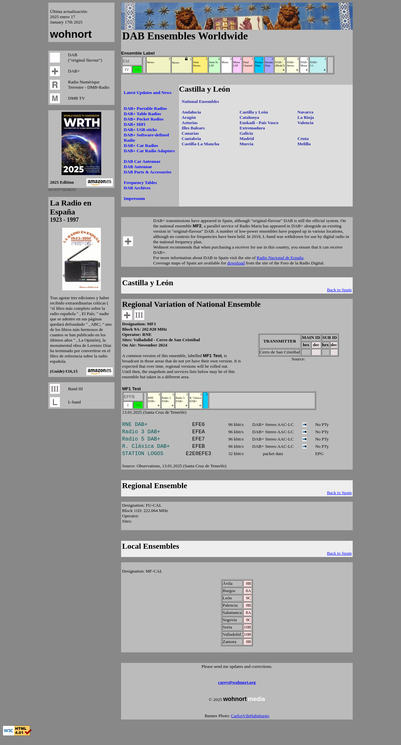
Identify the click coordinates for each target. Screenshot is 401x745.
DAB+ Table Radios (142, 113)
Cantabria (191, 138)
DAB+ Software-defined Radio (146, 137)
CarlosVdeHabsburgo (250, 722)
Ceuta (303, 138)
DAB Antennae (138, 166)
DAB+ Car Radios (141, 145)
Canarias (190, 133)
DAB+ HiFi (134, 124)
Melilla (304, 143)
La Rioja (305, 117)
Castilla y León (254, 112)
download (236, 262)
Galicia (246, 133)
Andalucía (191, 112)
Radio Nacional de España (280, 257)
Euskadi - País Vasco (259, 122)
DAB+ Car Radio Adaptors (149, 150)
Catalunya (249, 117)
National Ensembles (200, 101)
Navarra (305, 112)
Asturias (190, 122)
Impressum (134, 198)
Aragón (189, 117)
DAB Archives (137, 187)
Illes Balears (193, 127)
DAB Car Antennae (142, 161)
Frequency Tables (140, 182)
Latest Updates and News (147, 92)
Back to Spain (339, 289)
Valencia (305, 122)
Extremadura (252, 127)
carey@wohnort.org (237, 688)
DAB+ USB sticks (140, 129)
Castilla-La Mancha (200, 143)
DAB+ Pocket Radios (143, 118)
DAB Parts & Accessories (147, 171)
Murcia (246, 143)
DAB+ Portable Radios (145, 108)
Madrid (247, 138)
